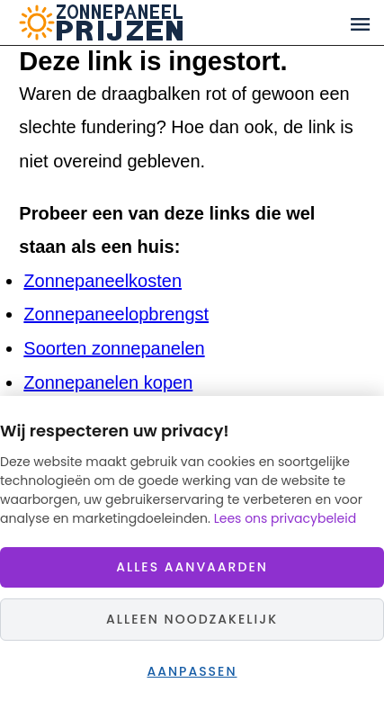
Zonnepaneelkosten (102, 281)
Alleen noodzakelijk (192, 619)
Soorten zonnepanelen (113, 348)
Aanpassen (192, 671)
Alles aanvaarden (192, 567)
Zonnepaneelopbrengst (116, 314)
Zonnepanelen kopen (107, 382)
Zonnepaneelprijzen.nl (170, 22)
